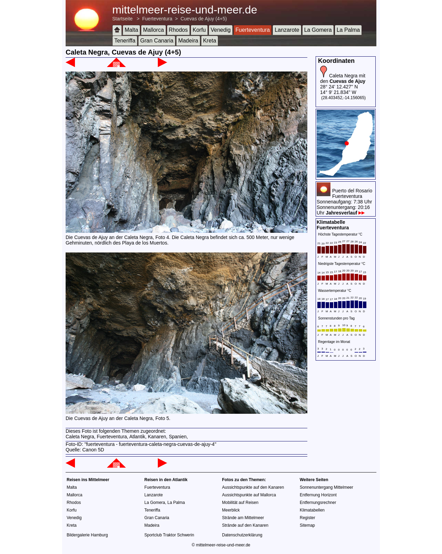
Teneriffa (124, 41)
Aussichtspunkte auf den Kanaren (253, 487)
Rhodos (178, 30)
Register (307, 517)
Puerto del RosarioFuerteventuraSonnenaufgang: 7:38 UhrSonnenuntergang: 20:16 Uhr (344, 202)
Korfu (199, 30)
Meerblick (231, 510)
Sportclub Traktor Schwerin (169, 535)
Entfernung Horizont (318, 495)
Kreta (209, 41)
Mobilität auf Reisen (240, 502)
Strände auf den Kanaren (245, 525)
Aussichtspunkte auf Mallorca (249, 495)
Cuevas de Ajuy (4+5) (204, 18)
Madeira (188, 41)
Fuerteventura (157, 18)
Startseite (122, 18)
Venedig (221, 30)
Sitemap (307, 525)
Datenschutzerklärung (242, 535)
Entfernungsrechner (318, 502)
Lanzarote (287, 30)
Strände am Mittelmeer (243, 517)
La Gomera (318, 30)
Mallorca (153, 30)
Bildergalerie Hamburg (87, 535)
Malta (131, 30)
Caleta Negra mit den (342, 78)
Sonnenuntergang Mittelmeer (326, 487)
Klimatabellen (312, 510)
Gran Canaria (156, 41)
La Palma (348, 30)
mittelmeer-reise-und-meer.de (184, 9)
